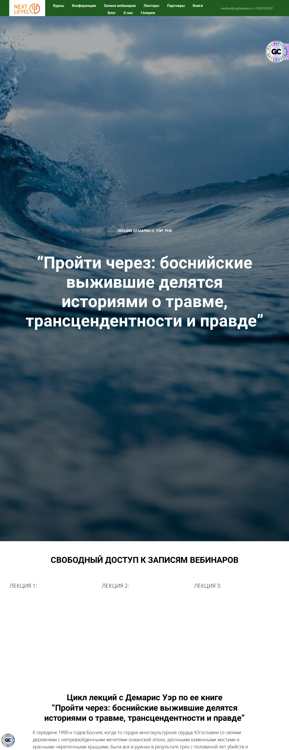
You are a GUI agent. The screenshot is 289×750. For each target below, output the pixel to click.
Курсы (59, 5)
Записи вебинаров (120, 5)
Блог (112, 13)
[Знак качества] (8, 740)
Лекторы (152, 5)
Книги (198, 5)
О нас (129, 13)
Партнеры (176, 5)
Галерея (148, 13)
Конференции (84, 5)
